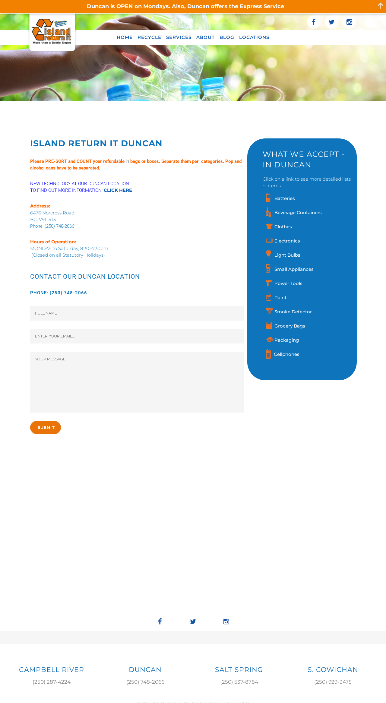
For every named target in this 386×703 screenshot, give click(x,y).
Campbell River (51, 670)
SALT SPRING (239, 670)
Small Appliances (294, 269)
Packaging (286, 340)
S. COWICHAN (333, 670)
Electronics (287, 241)
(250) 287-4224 (52, 682)
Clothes (283, 227)
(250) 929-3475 (333, 682)
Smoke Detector (293, 312)
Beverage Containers (298, 212)
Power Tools (288, 283)
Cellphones (286, 354)
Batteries (284, 198)
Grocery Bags (289, 326)
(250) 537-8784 (239, 682)
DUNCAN (145, 670)
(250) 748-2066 (59, 226)
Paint (280, 297)
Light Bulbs (287, 255)
